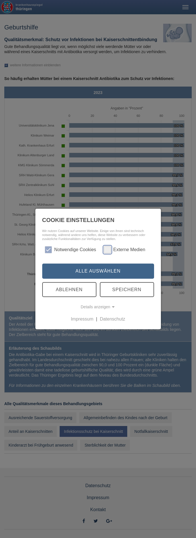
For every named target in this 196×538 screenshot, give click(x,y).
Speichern (126, 289)
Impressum (82, 319)
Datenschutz (112, 319)
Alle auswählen (97, 271)
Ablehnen (69, 289)
